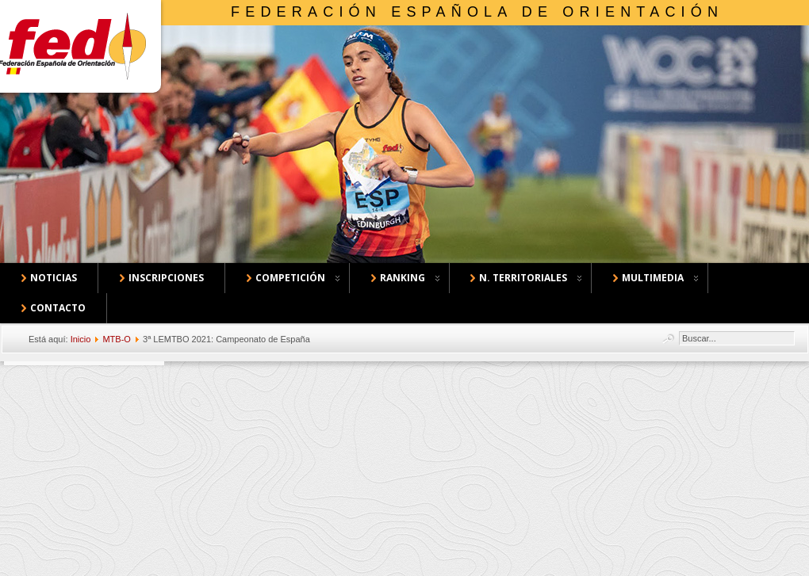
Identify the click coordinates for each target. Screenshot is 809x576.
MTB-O (116, 339)
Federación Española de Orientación (477, 12)
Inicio (81, 339)
